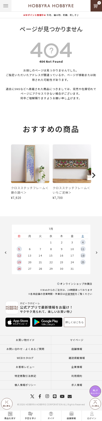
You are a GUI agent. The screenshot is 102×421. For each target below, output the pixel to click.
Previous (7, 252)
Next (95, 252)
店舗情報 (70, 293)
